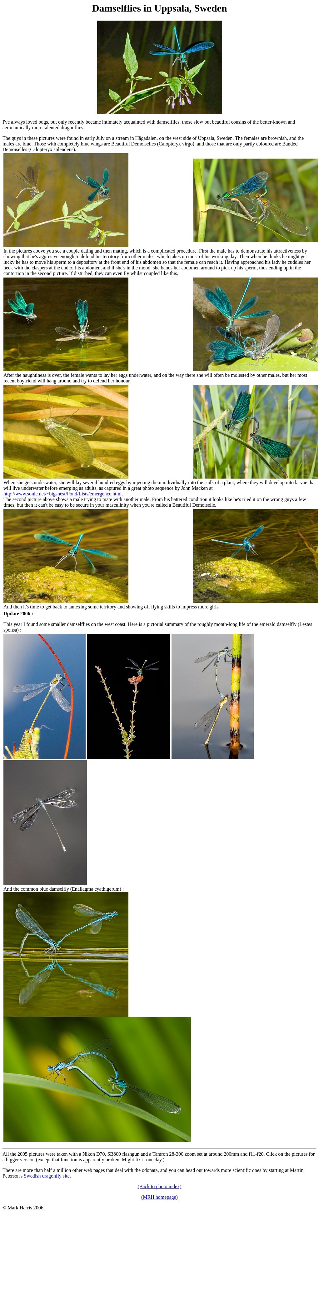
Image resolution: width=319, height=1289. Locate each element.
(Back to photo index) (160, 1186)
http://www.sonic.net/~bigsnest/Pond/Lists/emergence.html (62, 493)
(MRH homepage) (159, 1197)
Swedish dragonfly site (47, 1175)
